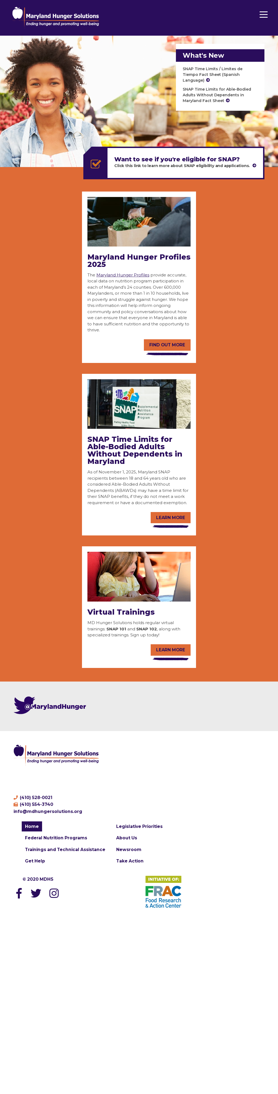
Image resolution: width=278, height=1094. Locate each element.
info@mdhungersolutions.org (48, 811)
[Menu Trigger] (263, 14)
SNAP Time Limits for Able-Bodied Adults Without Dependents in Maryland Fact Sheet (217, 95)
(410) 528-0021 (33, 797)
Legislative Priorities (139, 826)
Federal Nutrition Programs (56, 837)
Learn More (170, 649)
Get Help (35, 861)
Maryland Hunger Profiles (122, 275)
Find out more (167, 344)
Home (32, 826)
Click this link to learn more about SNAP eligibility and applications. (182, 165)
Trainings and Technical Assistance (65, 849)
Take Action (130, 861)
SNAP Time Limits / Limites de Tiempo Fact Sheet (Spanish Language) (212, 74)
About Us (126, 837)
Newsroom (128, 849)
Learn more (170, 517)
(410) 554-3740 (33, 804)
